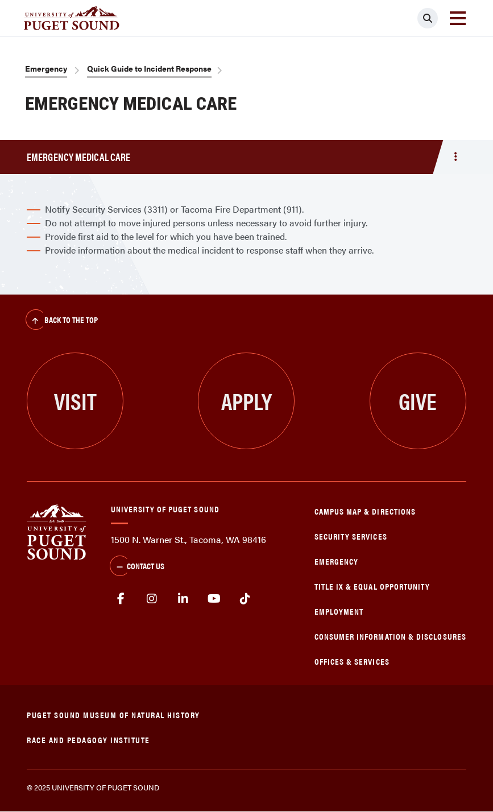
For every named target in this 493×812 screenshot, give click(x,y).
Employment (339, 611)
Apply (246, 400)
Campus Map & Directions (365, 511)
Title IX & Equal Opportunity (372, 586)
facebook (121, 598)
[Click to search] (427, 18)
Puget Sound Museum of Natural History (113, 714)
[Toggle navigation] (457, 18)
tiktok (245, 598)
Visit (75, 400)
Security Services (350, 536)
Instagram (152, 598)
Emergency (46, 68)
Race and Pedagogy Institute (88, 739)
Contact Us (137, 567)
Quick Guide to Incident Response (149, 68)
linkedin (183, 598)
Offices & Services (352, 661)
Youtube (214, 598)
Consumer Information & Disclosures (390, 636)
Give (418, 400)
